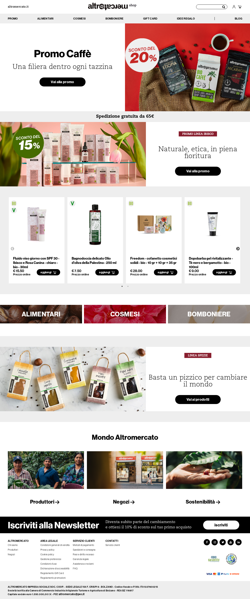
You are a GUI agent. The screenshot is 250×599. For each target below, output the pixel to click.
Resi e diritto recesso (83, 553)
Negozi (125, 501)
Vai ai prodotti (198, 400)
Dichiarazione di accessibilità (55, 567)
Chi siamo (13, 543)
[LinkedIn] (239, 541)
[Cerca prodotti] (211, 6)
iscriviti (221, 523)
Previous (12, 249)
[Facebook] (206, 541)
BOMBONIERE (209, 314)
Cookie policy (47, 553)
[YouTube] (231, 541)
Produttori (46, 501)
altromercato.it (18, 6)
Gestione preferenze (50, 557)
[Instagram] (214, 541)
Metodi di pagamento (83, 543)
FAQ (75, 567)
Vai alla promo (62, 82)
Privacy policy (47, 548)
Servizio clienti (112, 543)
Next (238, 249)
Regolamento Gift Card (52, 572)
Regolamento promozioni (53, 576)
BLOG (238, 18)
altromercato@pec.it (72, 593)
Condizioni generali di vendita (55, 543)
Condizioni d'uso (48, 562)
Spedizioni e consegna (84, 548)
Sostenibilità (204, 501)
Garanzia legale (81, 557)
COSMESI (125, 314)
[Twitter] (223, 541)
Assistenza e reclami (83, 562)
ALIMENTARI (41, 314)
